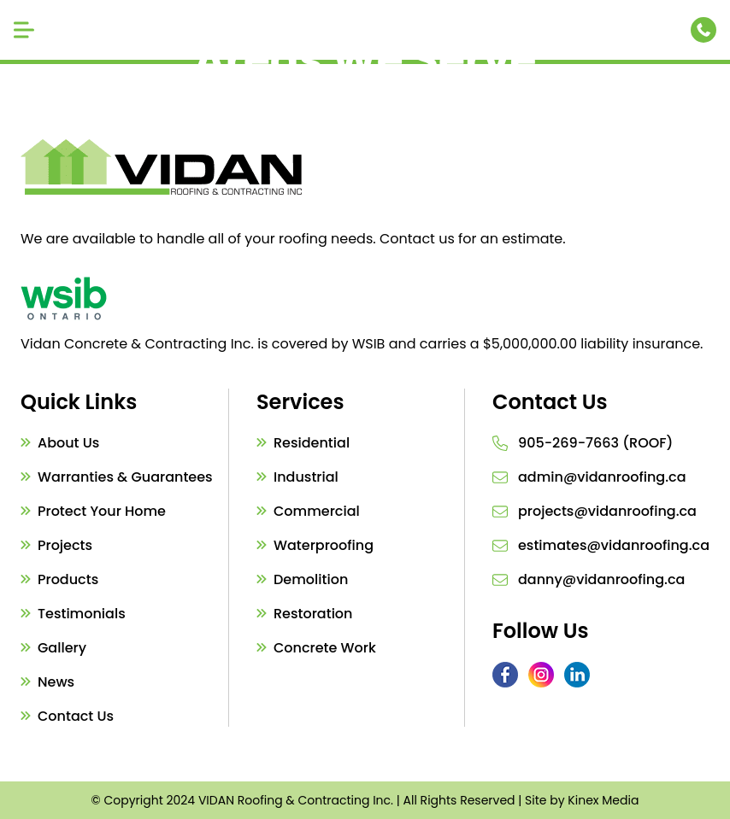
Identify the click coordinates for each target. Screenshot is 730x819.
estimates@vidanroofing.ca (613, 545)
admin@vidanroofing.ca (602, 477)
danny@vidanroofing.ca (601, 579)
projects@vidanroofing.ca (607, 511)
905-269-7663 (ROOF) (595, 443)
